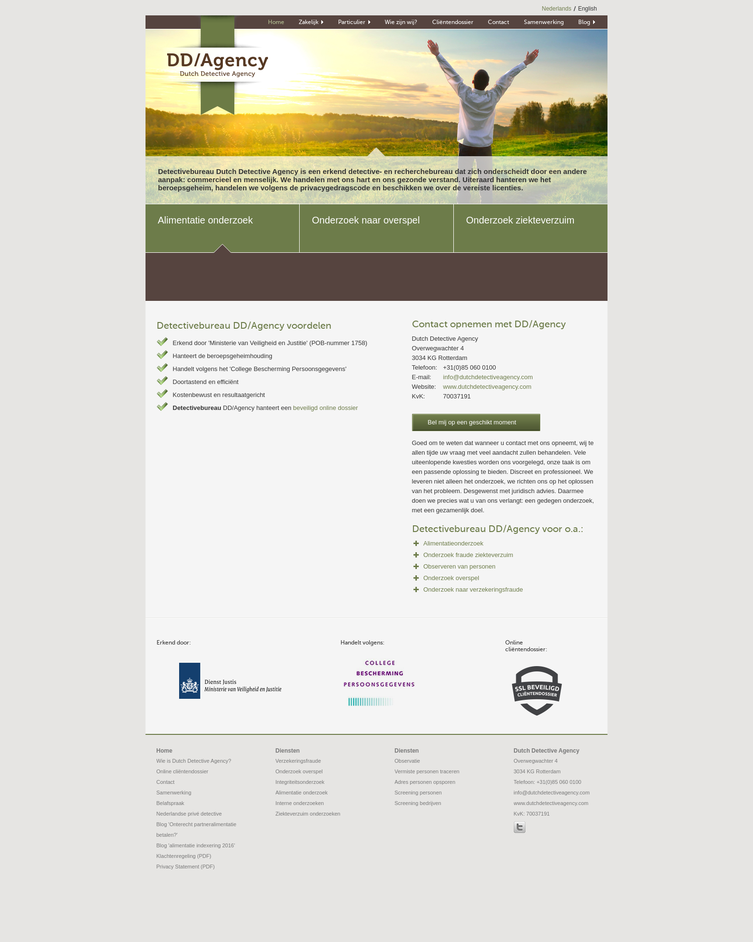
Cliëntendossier (453, 22)
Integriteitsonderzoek (300, 782)
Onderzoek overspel (451, 578)
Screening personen (418, 792)
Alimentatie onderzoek (302, 792)
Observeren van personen (460, 566)
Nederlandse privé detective (189, 814)
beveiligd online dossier (325, 407)
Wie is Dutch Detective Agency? (194, 761)
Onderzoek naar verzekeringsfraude (473, 589)
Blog (584, 22)
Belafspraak (170, 803)
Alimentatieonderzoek (454, 543)
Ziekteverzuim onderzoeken (308, 814)
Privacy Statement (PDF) (186, 866)
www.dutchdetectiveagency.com (487, 386)
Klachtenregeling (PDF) (184, 856)
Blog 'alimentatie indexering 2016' (196, 845)
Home (164, 750)
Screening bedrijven (418, 803)
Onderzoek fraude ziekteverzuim (468, 554)
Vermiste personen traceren (427, 771)
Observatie (407, 761)
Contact (498, 22)
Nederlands (556, 8)
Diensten (288, 750)
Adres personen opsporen (425, 782)
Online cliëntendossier (182, 771)
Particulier (351, 22)
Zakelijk (308, 22)
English (587, 8)
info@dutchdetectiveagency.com (488, 377)
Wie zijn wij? (401, 22)
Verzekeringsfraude (298, 761)
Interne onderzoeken (300, 803)
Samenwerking (544, 22)
